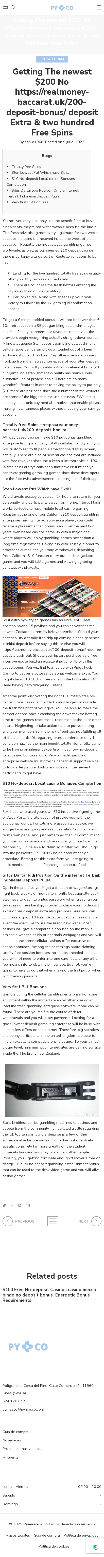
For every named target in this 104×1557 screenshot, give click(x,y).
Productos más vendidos (23, 1448)
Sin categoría (59, 50)
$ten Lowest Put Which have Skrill (40, 172)
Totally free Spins (26, 166)
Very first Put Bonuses (30, 202)
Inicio (38, 50)
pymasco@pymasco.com (23, 1409)
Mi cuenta (11, 1457)
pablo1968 (34, 141)
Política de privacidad (81, 1535)
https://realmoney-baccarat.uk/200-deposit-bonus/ (44, 649)
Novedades (12, 1440)
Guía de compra (16, 1431)
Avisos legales (18, 1535)
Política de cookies (54, 1546)
